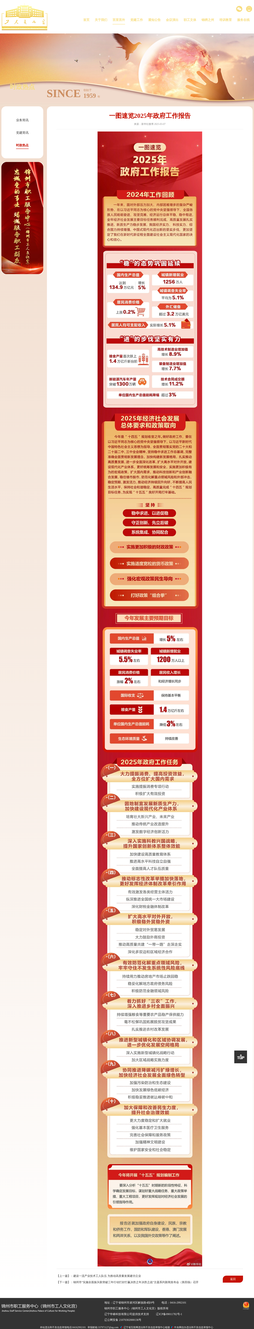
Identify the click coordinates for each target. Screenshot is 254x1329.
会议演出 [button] (172, 20)
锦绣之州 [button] (207, 20)
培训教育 (225, 20)
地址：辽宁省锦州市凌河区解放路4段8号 (129, 1302)
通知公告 (154, 20)
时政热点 (22, 145)
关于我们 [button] (101, 20)
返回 (233, 1279)
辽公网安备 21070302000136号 (122, 1319)
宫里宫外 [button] (119, 20)
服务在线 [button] (243, 20)
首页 (86, 20)
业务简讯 (22, 120)
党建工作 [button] (136, 20)
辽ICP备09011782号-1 (169, 1314)
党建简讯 (22, 132)
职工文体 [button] (190, 20)
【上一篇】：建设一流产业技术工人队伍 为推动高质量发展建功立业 (99, 1275)
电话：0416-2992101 (174, 1302)
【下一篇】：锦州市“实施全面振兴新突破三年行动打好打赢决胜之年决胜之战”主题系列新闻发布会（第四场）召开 (128, 1282)
